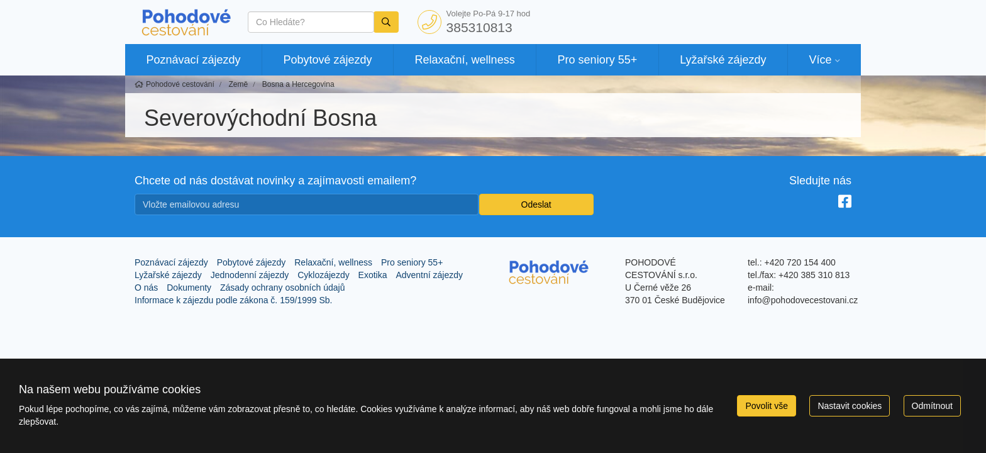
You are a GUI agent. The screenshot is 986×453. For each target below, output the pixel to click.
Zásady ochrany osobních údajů (282, 287)
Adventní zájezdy (429, 275)
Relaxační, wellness (465, 59)
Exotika (372, 275)
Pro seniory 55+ (598, 59)
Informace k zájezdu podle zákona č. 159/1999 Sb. (233, 300)
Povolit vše (766, 406)
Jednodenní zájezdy (250, 275)
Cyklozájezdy (323, 275)
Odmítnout (932, 406)
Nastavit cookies (849, 406)
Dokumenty (189, 287)
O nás (146, 287)
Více (820, 59)
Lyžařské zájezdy (723, 59)
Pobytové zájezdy (328, 59)
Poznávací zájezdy (193, 59)
